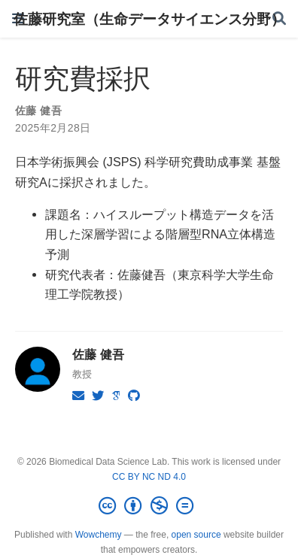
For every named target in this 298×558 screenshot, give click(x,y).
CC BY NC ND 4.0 (149, 477)
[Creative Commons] (149, 506)
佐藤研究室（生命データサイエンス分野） (149, 19)
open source (196, 534)
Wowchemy (98, 534)
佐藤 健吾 (38, 111)
